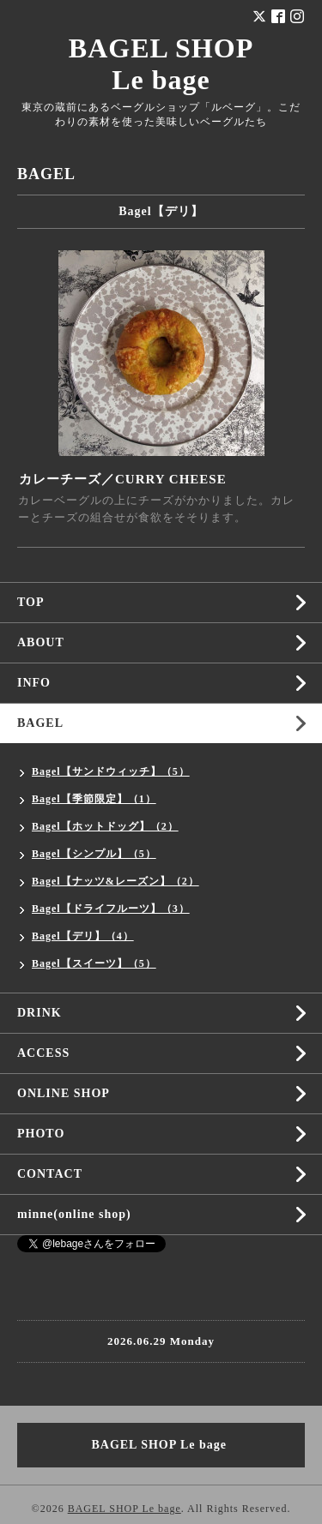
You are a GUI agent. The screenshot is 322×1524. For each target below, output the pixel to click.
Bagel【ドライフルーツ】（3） (111, 909)
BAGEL (40, 723)
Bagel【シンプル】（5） (94, 854)
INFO (34, 682)
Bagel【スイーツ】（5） (94, 963)
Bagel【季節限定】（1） (94, 799)
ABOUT (40, 642)
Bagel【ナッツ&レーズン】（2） (115, 881)
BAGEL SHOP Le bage (161, 64)
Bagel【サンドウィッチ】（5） (111, 771)
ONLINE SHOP (63, 1093)
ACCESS (43, 1053)
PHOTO (40, 1133)
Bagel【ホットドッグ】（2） (105, 826)
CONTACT (49, 1173)
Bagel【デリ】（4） (83, 936)
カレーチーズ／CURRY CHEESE (123, 479)
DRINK (39, 1012)
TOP (31, 602)
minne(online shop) (74, 1214)
